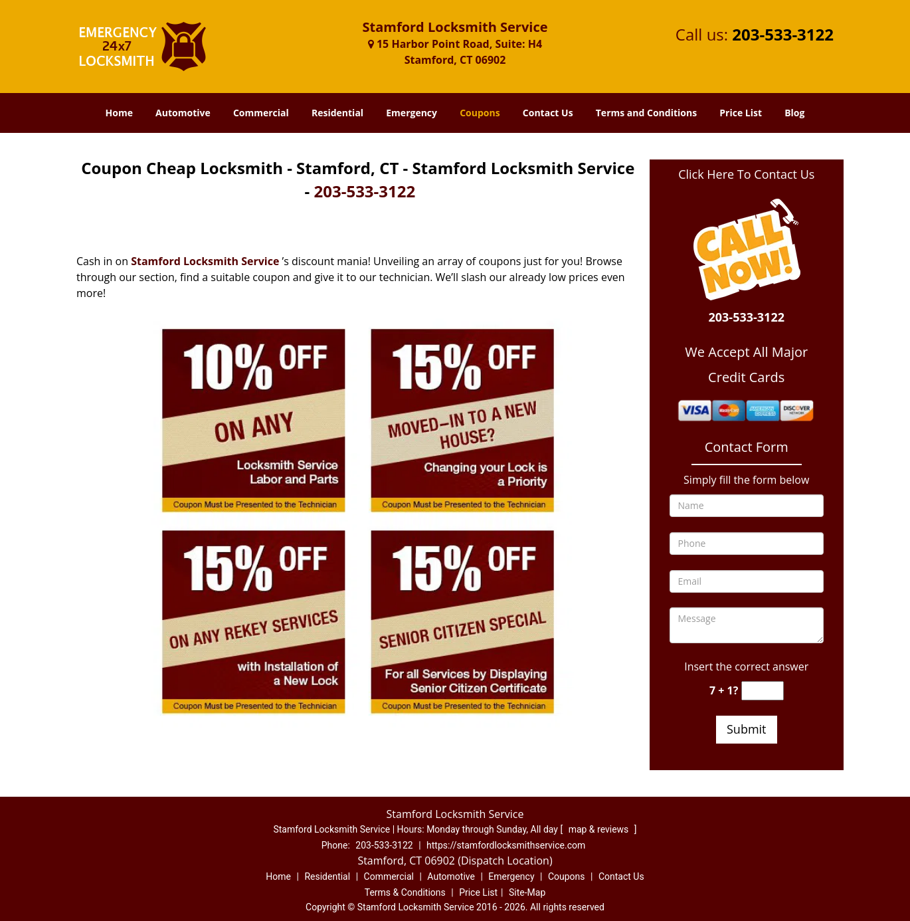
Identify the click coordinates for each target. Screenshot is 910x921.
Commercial (261, 112)
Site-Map (527, 892)
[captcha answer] (762, 690)
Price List (740, 112)
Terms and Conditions (646, 112)
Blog (794, 112)
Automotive (183, 112)
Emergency (411, 112)
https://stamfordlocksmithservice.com (505, 845)
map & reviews (600, 829)
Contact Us (548, 112)
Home (119, 112)
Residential (337, 112)
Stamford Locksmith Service (205, 261)
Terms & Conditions (405, 892)
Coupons (480, 112)
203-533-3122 (783, 34)
